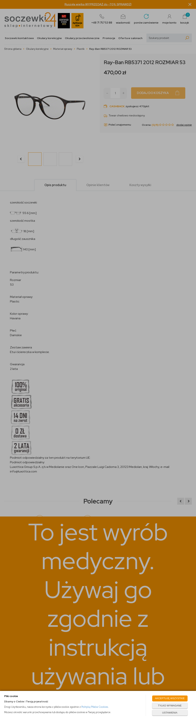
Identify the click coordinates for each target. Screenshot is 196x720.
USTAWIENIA (169, 712)
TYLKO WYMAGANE (170, 705)
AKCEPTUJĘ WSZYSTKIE (170, 698)
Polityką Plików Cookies (94, 707)
